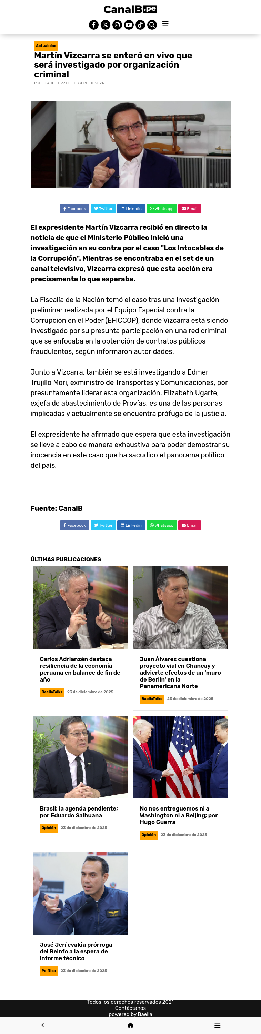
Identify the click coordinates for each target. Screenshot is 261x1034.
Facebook (74, 208)
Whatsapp (162, 208)
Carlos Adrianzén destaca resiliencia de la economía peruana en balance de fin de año (80, 669)
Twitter (103, 208)
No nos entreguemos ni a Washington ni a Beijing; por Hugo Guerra (179, 815)
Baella (145, 1014)
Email (189, 208)
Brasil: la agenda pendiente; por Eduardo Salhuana (79, 812)
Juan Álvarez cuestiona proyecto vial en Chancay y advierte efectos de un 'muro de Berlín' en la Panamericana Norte (180, 672)
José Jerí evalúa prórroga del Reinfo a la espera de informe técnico (76, 951)
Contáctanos (130, 1008)
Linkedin (131, 208)
